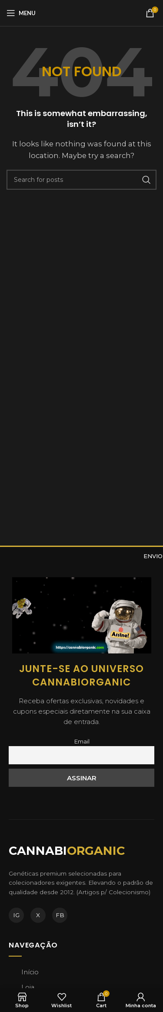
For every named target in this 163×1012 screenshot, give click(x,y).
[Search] (81, 180)
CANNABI (67, 851)
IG (16, 915)
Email (82, 741)
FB (60, 915)
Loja (27, 987)
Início (30, 972)
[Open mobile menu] (21, 13)
